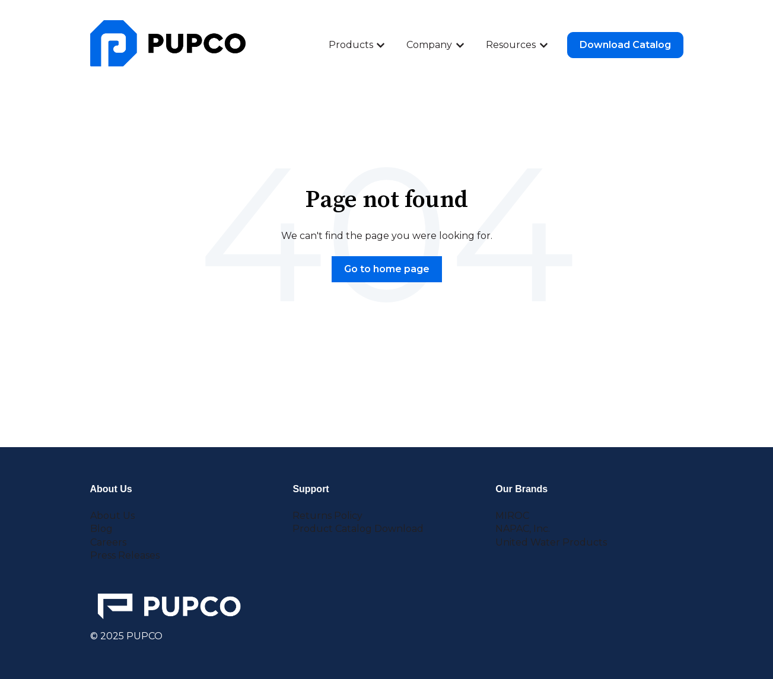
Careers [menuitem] (108, 542)
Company (429, 44)
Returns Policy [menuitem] (327, 515)
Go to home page (387, 269)
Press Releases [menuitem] (125, 555)
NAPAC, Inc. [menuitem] (522, 528)
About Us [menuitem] (112, 515)
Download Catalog (625, 44)
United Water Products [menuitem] (551, 542)
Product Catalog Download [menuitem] (358, 528)
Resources (511, 44)
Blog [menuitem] (101, 528)
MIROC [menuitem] (512, 515)
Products (351, 44)
